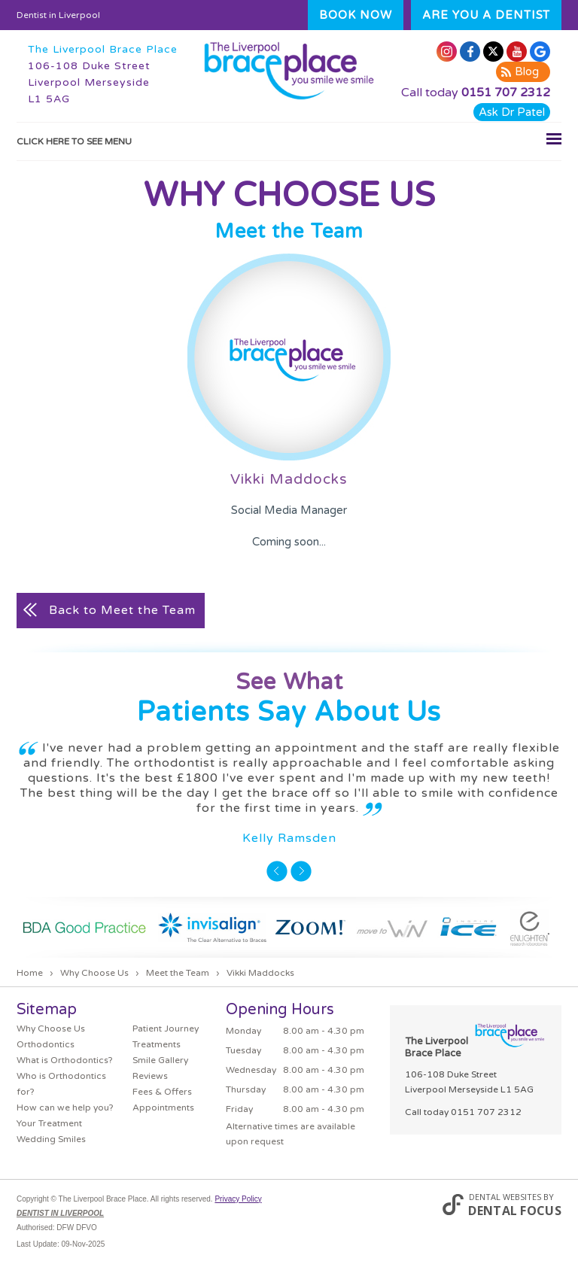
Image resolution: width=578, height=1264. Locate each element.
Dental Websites (505, 1196)
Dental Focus (514, 1210)
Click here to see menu (289, 138)
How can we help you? (65, 1107)
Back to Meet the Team (122, 610)
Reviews (150, 1076)
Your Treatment (49, 1123)
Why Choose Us (51, 1028)
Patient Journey (165, 1028)
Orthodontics (46, 1044)
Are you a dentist (486, 15)
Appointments (163, 1107)
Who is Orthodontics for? (61, 1084)
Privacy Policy (237, 1199)
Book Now (355, 15)
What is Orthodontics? (65, 1060)
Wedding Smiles (51, 1139)
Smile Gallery (160, 1060)
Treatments (156, 1044)
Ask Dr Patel (512, 112)
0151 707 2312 (505, 92)
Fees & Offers (162, 1091)
